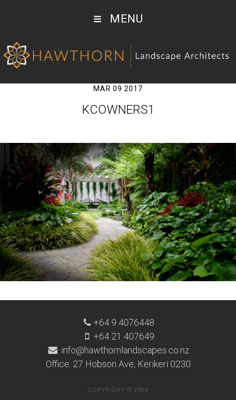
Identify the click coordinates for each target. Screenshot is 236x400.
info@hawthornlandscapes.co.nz (124, 350)
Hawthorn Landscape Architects (118, 55)
